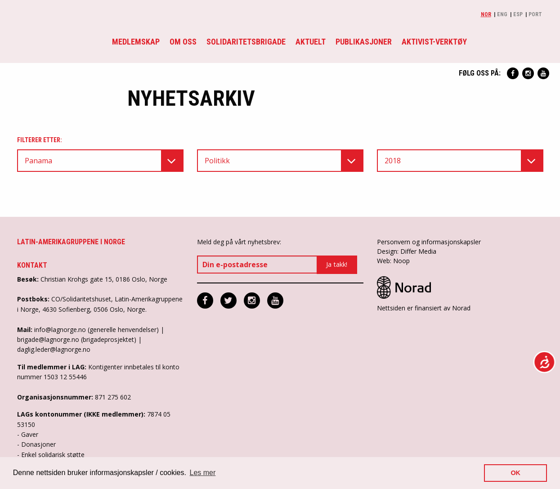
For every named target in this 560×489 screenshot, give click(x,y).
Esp (518, 14)
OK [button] (515, 472)
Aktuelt (311, 41)
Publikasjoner (364, 41)
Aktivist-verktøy (434, 41)
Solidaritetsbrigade (246, 41)
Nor (486, 14)
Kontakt (32, 265)
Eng (502, 14)
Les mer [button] (203, 472)
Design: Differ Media (406, 251)
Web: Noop (393, 260)
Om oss (183, 41)
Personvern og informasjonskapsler (429, 242)
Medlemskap (136, 41)
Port (535, 14)
